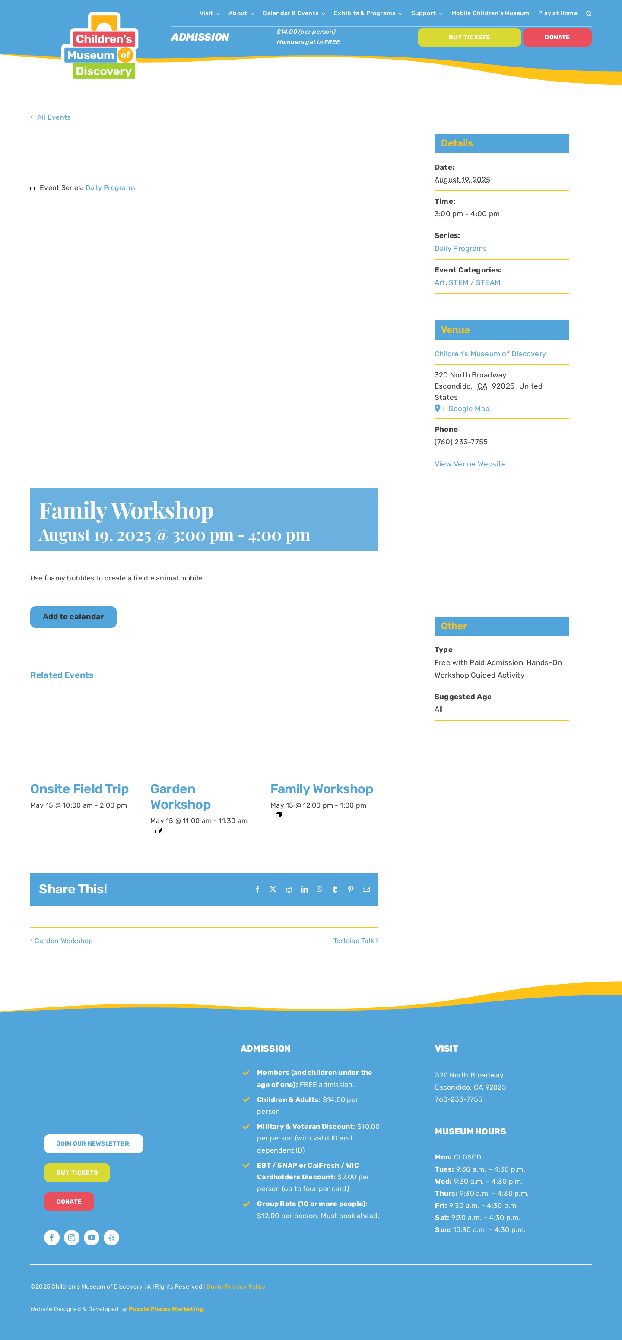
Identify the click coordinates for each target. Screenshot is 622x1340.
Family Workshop (321, 789)
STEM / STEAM (475, 282)
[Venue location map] (502, 528)
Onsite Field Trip (79, 789)
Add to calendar (73, 616)
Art (440, 282)
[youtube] (91, 1237)
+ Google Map (465, 408)
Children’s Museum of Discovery (490, 353)
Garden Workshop (180, 796)
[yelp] (111, 1237)
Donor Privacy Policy (236, 1286)
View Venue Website (470, 463)
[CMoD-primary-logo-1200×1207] (100, 11)
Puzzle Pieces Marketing (166, 1309)
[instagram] (71, 1237)
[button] (589, 13)
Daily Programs (461, 248)
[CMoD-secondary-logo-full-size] (116, 1042)
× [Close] (373, 142)
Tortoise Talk (353, 941)
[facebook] (52, 1237)
